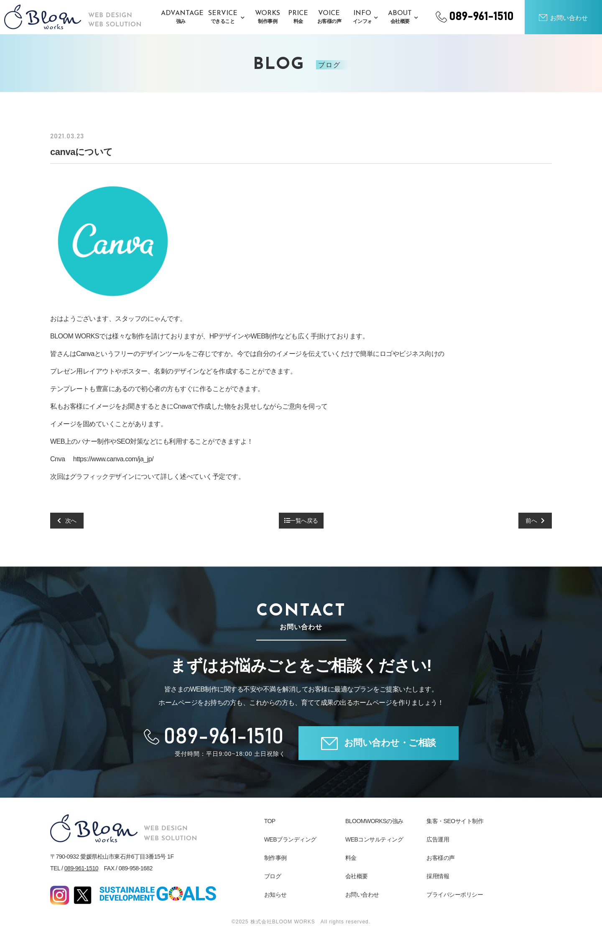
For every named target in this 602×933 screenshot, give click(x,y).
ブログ (272, 876)
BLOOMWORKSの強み (374, 821)
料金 (351, 857)
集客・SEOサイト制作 (454, 821)
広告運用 (437, 839)
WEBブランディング (290, 839)
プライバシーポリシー (454, 894)
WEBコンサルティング (374, 839)
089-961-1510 (81, 868)
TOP (269, 821)
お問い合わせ (362, 894)
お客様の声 (440, 857)
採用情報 (437, 876)
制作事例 (275, 857)
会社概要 (356, 876)
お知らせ (275, 894)
